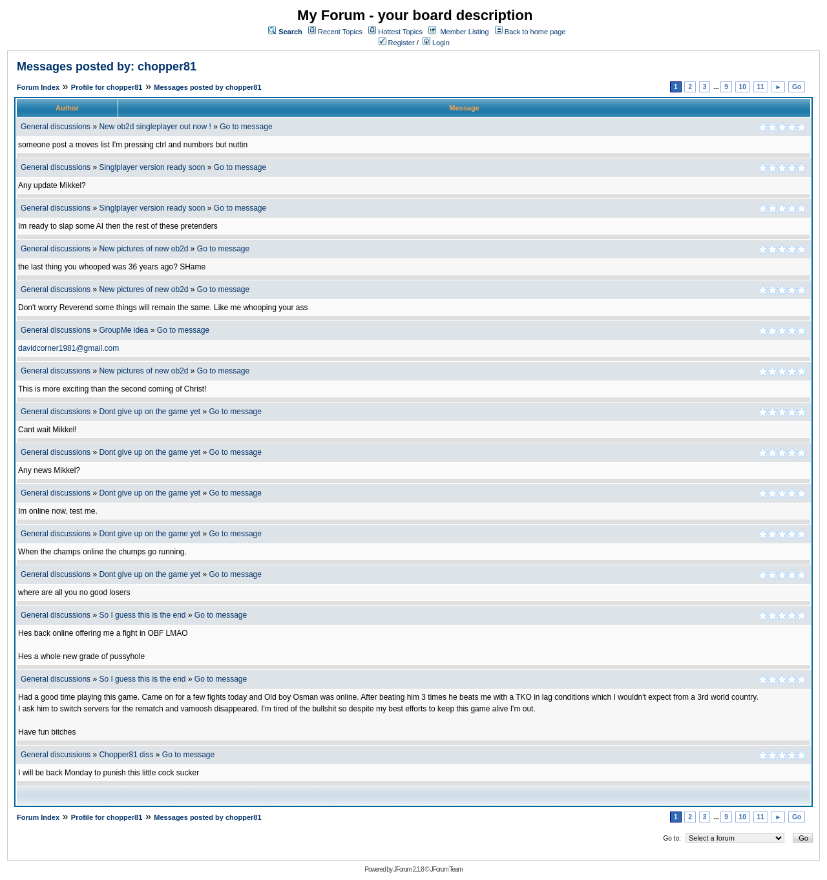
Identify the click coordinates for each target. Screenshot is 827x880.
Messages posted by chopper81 (207, 87)
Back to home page (535, 32)
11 (760, 86)
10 (742, 86)
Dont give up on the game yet (149, 411)
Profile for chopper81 (107, 87)
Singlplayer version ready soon (152, 167)
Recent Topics (340, 32)
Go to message (246, 126)
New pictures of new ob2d (143, 248)
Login (436, 43)
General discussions (55, 126)
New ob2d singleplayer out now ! (155, 126)
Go (796, 86)
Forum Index (38, 87)
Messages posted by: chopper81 (106, 66)
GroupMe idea (123, 330)
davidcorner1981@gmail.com (68, 348)
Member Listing (464, 32)
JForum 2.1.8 (408, 869)
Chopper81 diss (127, 754)
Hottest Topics (400, 32)
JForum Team (446, 869)
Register (397, 43)
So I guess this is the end (142, 615)
